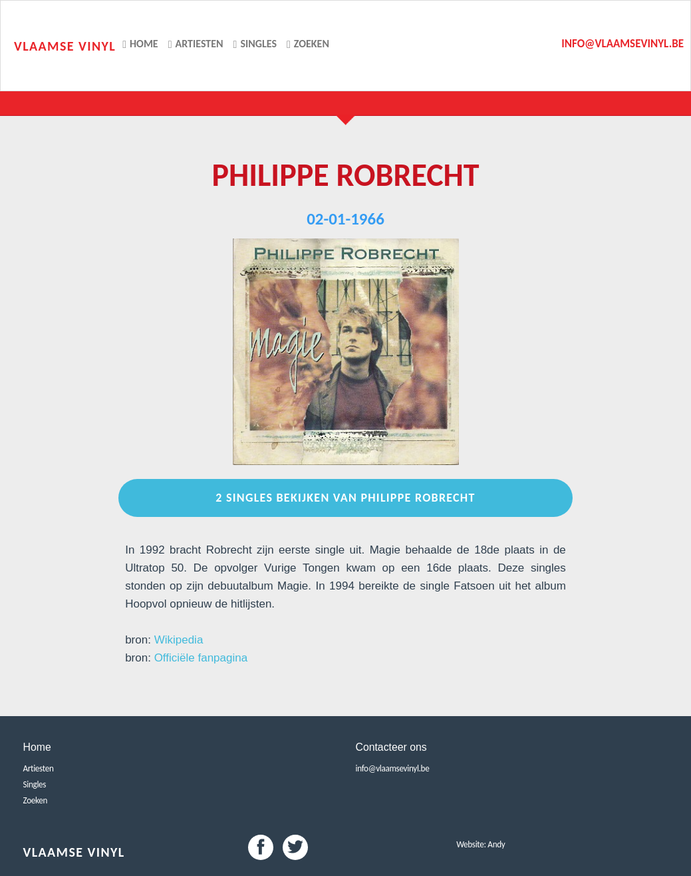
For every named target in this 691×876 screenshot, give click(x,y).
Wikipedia (179, 640)
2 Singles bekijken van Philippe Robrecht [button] (345, 497)
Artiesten (195, 43)
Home (140, 43)
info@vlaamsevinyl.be (622, 44)
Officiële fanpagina (201, 658)
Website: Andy (480, 844)
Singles (255, 43)
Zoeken (308, 43)
